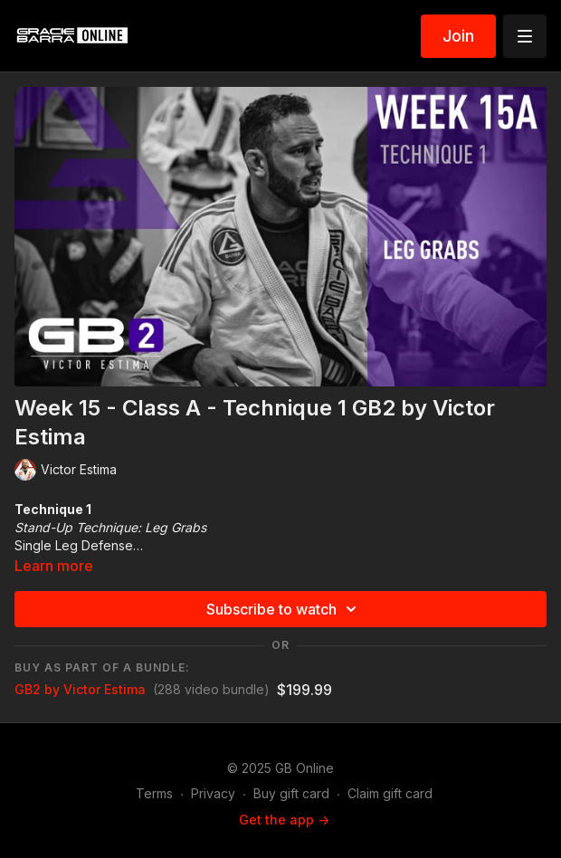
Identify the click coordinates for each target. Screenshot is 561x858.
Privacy (213, 793)
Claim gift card (390, 793)
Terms (154, 793)
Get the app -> (284, 819)
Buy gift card (291, 793)
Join (458, 35)
